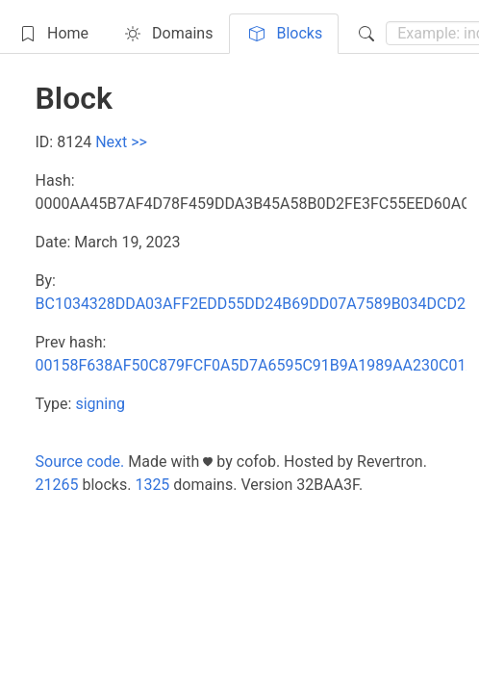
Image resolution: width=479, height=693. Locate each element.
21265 (57, 484)
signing (100, 404)
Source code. (80, 461)
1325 (152, 484)
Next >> (121, 142)
